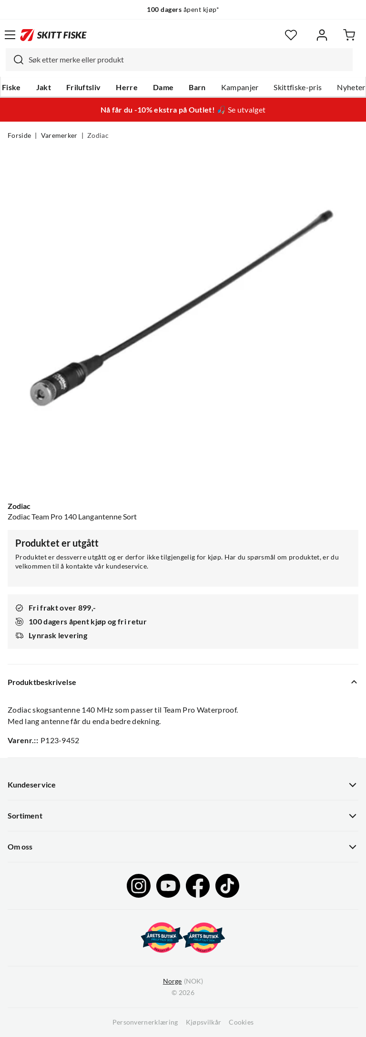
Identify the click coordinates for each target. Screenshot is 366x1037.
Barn (197, 87)
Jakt (43, 87)
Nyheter (351, 87)
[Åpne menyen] (10, 35)
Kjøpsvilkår (204, 1022)
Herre (127, 87)
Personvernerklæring (145, 1022)
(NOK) (183, 981)
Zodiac (98, 135)
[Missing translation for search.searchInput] (15, 60)
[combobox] (179, 59)
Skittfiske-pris (298, 87)
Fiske (11, 87)
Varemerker (59, 135)
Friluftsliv (83, 87)
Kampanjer (240, 87)
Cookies (241, 1022)
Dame (163, 87)
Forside (19, 135)
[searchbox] (188, 59)
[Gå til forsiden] (53, 35)
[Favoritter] (291, 35)
